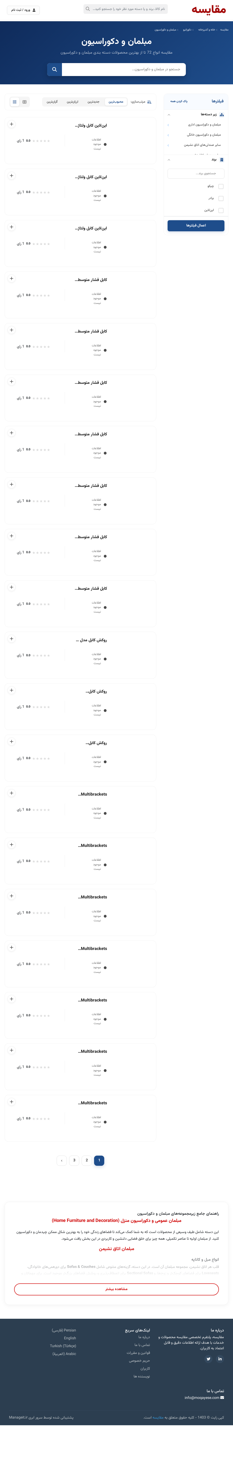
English (70, 1372)
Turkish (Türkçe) (63, 1380)
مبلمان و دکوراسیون (165, 30)
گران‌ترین (52, 101)
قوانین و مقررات (138, 1387)
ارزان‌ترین (72, 101)
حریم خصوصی (139, 1395)
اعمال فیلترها (196, 226)
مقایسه (224, 30)
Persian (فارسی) (64, 1364)
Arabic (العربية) (64, 1388)
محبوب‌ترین (116, 101)
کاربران (145, 1402)
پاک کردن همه (178, 101)
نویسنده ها (142, 1410)
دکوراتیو (187, 30)
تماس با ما (142, 1379)
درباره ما (144, 1371)
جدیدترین (93, 101)
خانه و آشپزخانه (206, 30)
